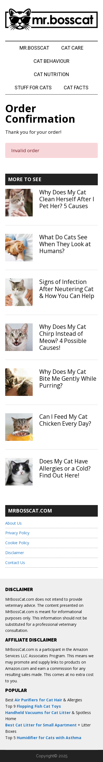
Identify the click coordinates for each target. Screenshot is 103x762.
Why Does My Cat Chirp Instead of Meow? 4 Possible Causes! (63, 337)
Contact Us (15, 562)
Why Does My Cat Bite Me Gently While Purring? (67, 378)
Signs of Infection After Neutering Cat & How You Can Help (66, 288)
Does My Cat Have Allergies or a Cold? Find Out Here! (65, 468)
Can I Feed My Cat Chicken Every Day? (65, 420)
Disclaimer (14, 552)
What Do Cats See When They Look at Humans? (65, 244)
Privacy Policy (17, 532)
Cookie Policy (17, 542)
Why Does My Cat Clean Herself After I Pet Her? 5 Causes (66, 199)
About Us (13, 523)
